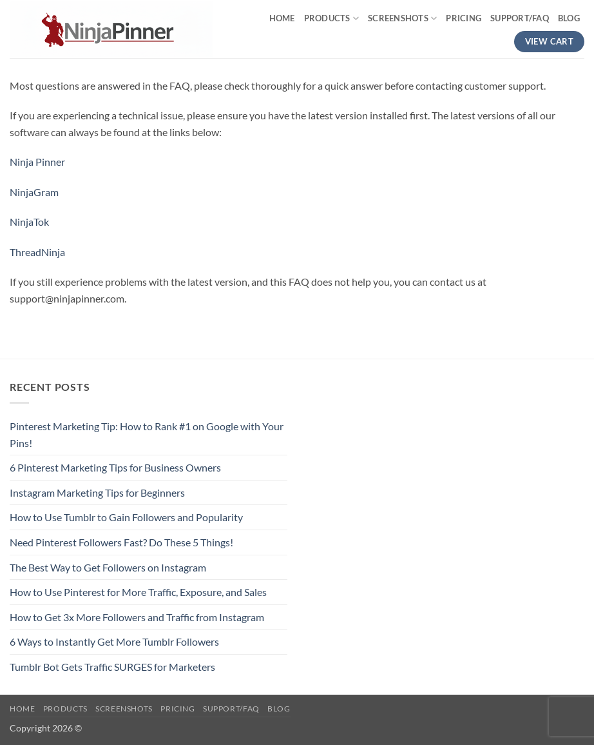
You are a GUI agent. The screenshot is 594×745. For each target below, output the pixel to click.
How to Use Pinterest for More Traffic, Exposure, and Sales (138, 592)
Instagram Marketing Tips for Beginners (97, 492)
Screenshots (402, 18)
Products (331, 18)
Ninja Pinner (37, 161)
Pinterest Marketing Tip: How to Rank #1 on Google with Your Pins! (146, 434)
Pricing (463, 18)
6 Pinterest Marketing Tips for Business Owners (115, 467)
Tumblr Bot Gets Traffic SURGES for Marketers (112, 667)
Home (282, 18)
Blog (569, 18)
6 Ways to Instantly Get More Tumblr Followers (114, 641)
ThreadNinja (37, 252)
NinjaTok (29, 221)
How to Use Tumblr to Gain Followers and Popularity (126, 517)
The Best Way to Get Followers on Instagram (108, 567)
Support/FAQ (519, 18)
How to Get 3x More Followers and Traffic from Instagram (137, 617)
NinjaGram (34, 192)
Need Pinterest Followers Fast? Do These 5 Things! (121, 542)
